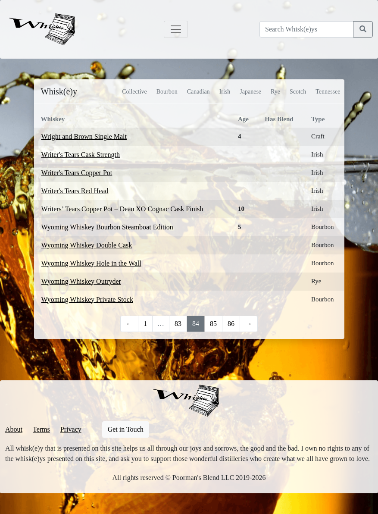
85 (213, 323)
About (13, 429)
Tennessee (328, 91)
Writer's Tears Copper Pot (76, 172)
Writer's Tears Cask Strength (80, 154)
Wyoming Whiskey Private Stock (87, 299)
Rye (275, 91)
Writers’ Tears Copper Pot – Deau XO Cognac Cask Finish (122, 209)
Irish (225, 91)
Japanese (250, 91)
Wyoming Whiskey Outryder (81, 281)
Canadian (198, 91)
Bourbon (167, 91)
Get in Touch (126, 429)
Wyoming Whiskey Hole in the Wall (91, 263)
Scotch (298, 91)
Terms (41, 429)
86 (231, 323)
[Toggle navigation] (176, 29)
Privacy (70, 429)
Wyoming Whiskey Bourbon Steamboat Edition (107, 227)
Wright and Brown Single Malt (84, 136)
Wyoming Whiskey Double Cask (86, 245)
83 (178, 323)
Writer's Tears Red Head (75, 190)
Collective (134, 91)
